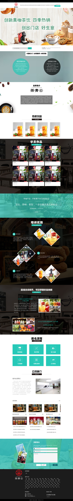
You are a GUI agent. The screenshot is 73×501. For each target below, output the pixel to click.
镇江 (46, 482)
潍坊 (43, 484)
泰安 (48, 484)
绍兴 (33, 483)
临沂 (54, 484)
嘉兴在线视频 (38, 5)
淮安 (38, 482)
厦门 (50, 483)
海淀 (54, 478)
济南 (26, 484)
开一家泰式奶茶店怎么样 (51, 426)
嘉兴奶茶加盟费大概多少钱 (51, 432)
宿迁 (51, 482)
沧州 (43, 479)
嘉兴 (27, 483)
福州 (47, 483)
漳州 (55, 483)
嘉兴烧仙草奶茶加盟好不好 (51, 429)
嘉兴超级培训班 (33, 5)
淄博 (31, 484)
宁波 (57, 482)
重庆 (29, 478)
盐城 (40, 482)
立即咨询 (36, 211)
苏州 (29, 482)
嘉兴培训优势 (29, 5)
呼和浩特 (52, 479)
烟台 (40, 484)
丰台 (48, 478)
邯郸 (38, 479)
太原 (49, 479)
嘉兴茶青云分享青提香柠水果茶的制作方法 (20, 429)
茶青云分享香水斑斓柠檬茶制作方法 (19, 426)
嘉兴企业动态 (50, 5)
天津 (37, 478)
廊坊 (46, 479)
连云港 (35, 482)
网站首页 (21, 5)
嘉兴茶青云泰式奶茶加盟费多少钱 (36, 426)
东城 (40, 478)
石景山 (51, 478)
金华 (36, 483)
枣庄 (34, 484)
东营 (37, 484)
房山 (26, 479)
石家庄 (32, 479)
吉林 (31, 478)
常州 (26, 482)
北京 (26, 478)
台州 (38, 483)
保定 (40, 479)
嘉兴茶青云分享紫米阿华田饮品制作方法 (20, 432)
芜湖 (44, 483)
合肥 (41, 483)
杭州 (54, 482)
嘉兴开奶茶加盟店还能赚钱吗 (35, 429)
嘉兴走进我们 (25, 5)
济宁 (45, 484)
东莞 (27, 488)
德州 (56, 484)
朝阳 (45, 478)
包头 (56, 479)
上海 (34, 478)
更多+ (59, 400)
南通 (31, 482)
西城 (43, 478)
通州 (29, 479)
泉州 (52, 483)
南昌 (58, 483)
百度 (26, 473)
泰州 (49, 482)
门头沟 (58, 478)
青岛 (29, 484)
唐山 (35, 479)
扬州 (43, 482)
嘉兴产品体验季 (46, 5)
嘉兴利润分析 (42, 5)
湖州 (30, 483)
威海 (51, 484)
